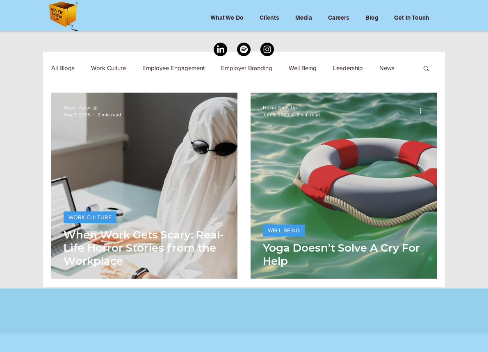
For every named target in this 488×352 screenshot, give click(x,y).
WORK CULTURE (90, 217)
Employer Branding (246, 67)
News (387, 67)
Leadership (348, 67)
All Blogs (63, 67)
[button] (426, 69)
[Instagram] (267, 49)
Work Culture (108, 67)
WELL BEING (284, 230)
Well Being (303, 67)
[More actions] (224, 111)
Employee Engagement (173, 67)
